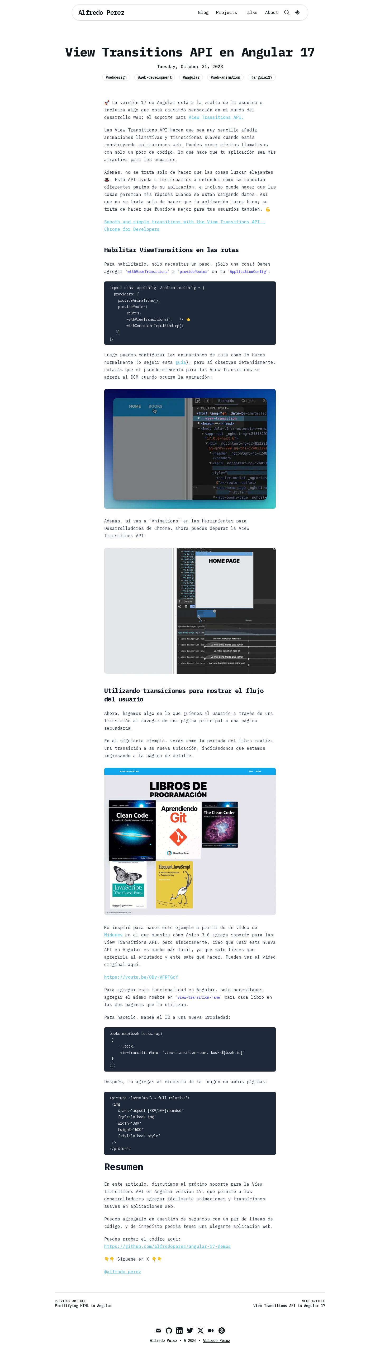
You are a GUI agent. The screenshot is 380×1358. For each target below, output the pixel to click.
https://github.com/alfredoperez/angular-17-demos (167, 1246)
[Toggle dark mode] (297, 12)
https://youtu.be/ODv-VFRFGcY (141, 977)
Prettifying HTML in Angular (83, 1305)
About (271, 12)
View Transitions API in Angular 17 (289, 1305)
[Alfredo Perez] (101, 12)
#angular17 (261, 77)
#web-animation (225, 77)
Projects (226, 12)
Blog (203, 12)
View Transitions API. (216, 117)
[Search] (287, 12)
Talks (251, 12)
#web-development (155, 77)
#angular (191, 77)
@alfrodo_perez (122, 1271)
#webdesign (116, 77)
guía (180, 362)
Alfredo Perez (216, 1340)
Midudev (113, 934)
